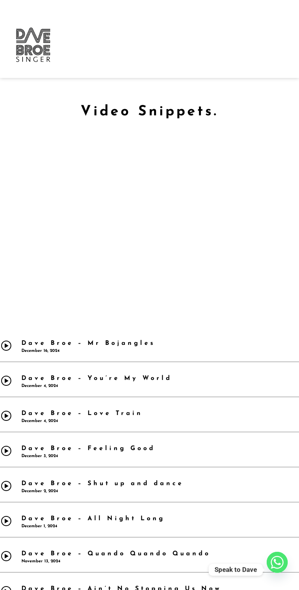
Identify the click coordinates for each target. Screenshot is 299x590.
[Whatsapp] (277, 569)
